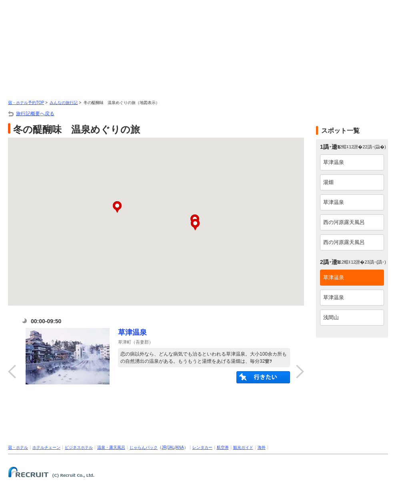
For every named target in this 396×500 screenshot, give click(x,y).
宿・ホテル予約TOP (26, 102)
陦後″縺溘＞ (263, 377)
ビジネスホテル (79, 447)
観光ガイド (243, 447)
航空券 (223, 447)
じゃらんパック (144, 447)
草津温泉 (132, 332)
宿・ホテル (18, 447)
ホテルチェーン (46, 447)
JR (164, 447)
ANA (180, 447)
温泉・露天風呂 (111, 447)
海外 (262, 447)
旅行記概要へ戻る (35, 113)
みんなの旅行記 (64, 102)
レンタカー (202, 447)
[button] (195, 224)
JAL (171, 447)
